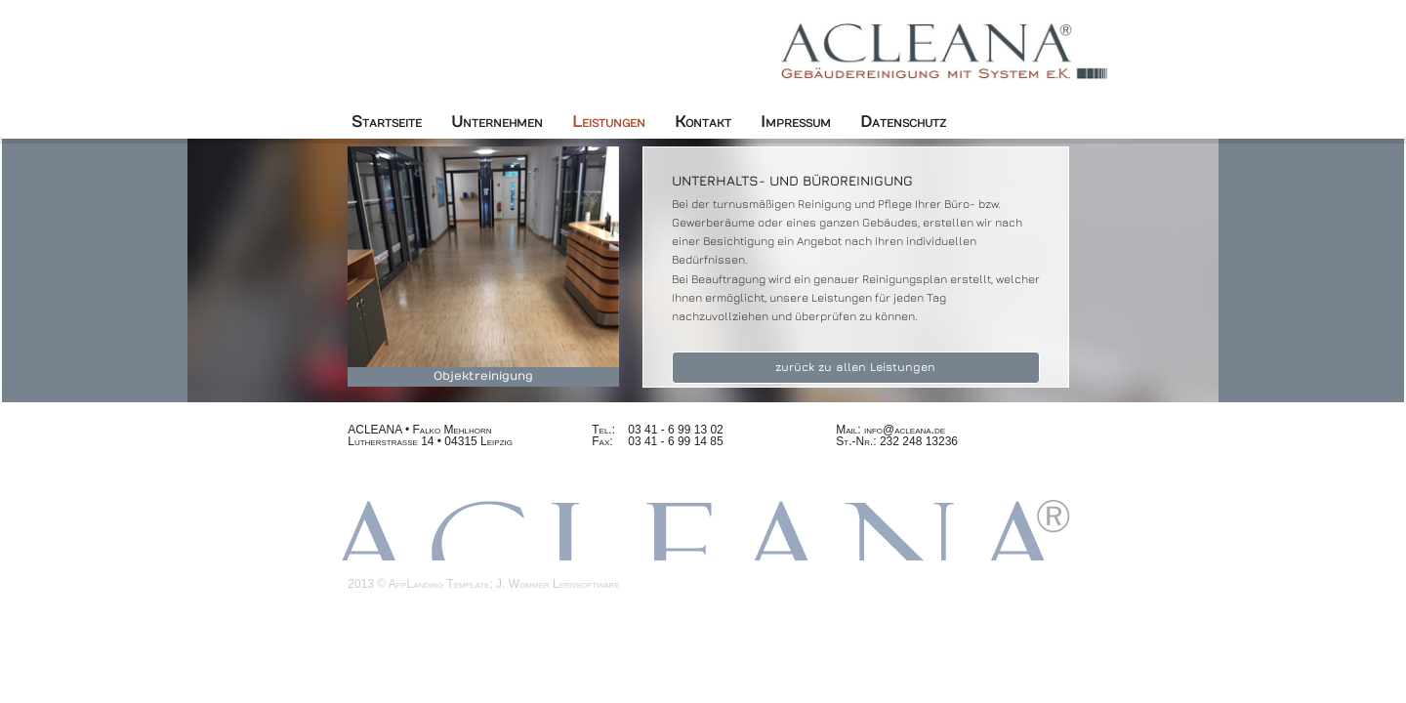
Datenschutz (903, 122)
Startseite (387, 122)
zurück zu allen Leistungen (855, 366)
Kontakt (703, 122)
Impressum (796, 122)
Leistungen (608, 122)
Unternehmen (497, 122)
